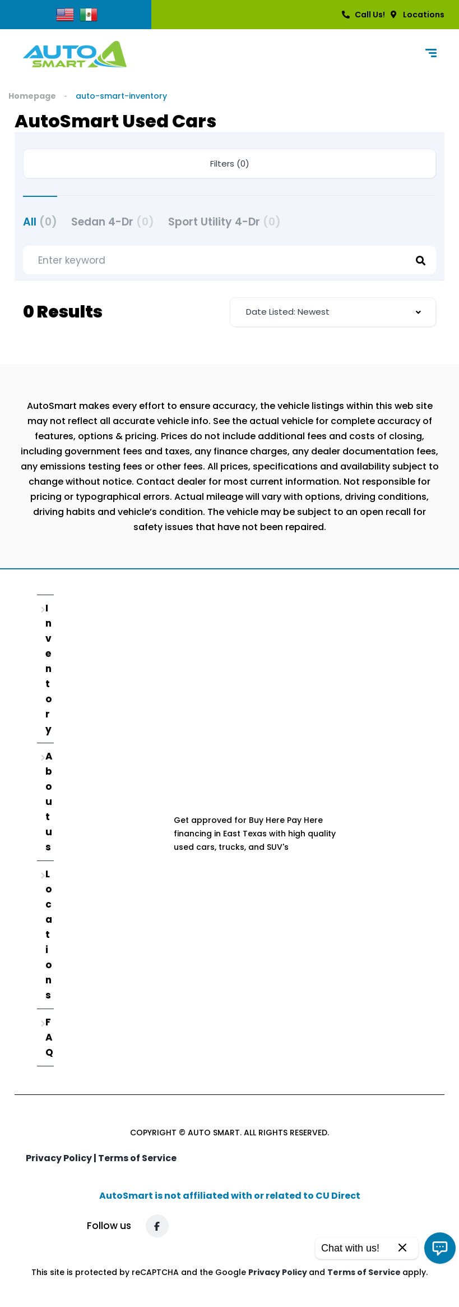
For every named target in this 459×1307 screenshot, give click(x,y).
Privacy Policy (278, 1272)
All (40, 221)
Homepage (32, 96)
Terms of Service (137, 1158)
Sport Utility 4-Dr (224, 221)
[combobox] (333, 312)
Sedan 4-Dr (112, 221)
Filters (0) (229, 163)
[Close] (402, 1248)
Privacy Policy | (62, 1158)
